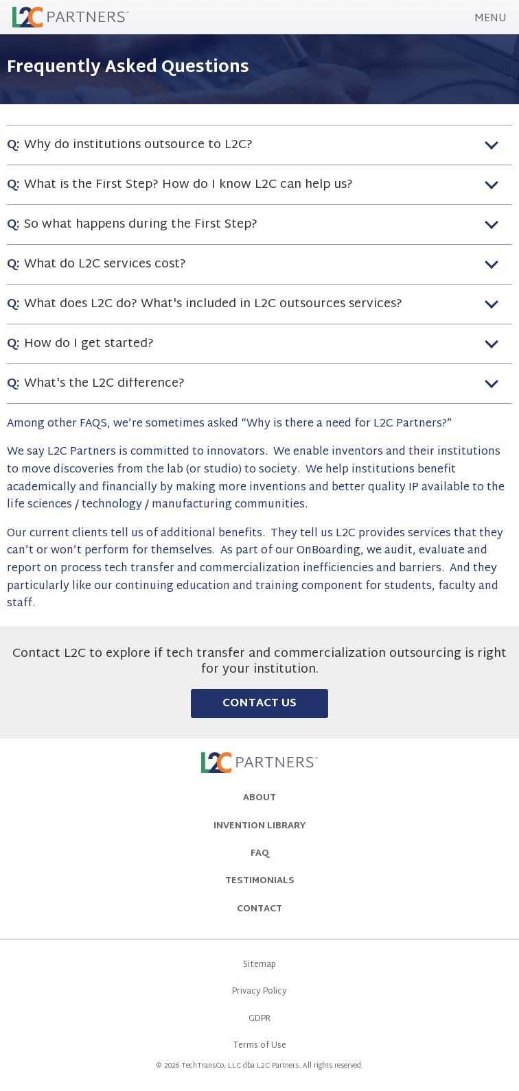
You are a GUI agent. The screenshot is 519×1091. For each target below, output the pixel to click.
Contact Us (259, 704)
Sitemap (259, 964)
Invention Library (259, 826)
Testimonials (260, 881)
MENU (490, 19)
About (259, 798)
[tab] (259, 145)
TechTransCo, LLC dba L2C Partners (240, 1065)
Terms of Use (259, 1045)
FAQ (260, 854)
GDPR (259, 1019)
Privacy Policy (259, 991)
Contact (259, 909)
